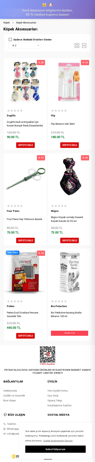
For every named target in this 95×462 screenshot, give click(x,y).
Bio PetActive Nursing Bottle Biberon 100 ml (66, 314)
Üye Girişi (53, 395)
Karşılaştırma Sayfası (60, 405)
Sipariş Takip (55, 400)
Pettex (10, 306)
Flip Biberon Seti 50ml (63, 123)
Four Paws (13, 211)
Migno (55, 211)
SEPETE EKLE (25, 145)
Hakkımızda (10, 390)
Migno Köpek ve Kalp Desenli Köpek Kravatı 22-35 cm (67, 219)
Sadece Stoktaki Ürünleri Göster (32, 39)
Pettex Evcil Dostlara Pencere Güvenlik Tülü (22, 314)
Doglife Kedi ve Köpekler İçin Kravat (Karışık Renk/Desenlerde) (25, 124)
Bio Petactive (59, 306)
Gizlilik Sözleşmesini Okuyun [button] (58, 440)
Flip (53, 115)
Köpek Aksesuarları (26, 22)
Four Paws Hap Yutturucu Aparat (24, 219)
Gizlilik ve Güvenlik (14, 395)
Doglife (11, 115)
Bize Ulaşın (9, 400)
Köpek (6, 22)
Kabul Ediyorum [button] (55, 449)
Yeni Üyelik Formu (58, 390)
